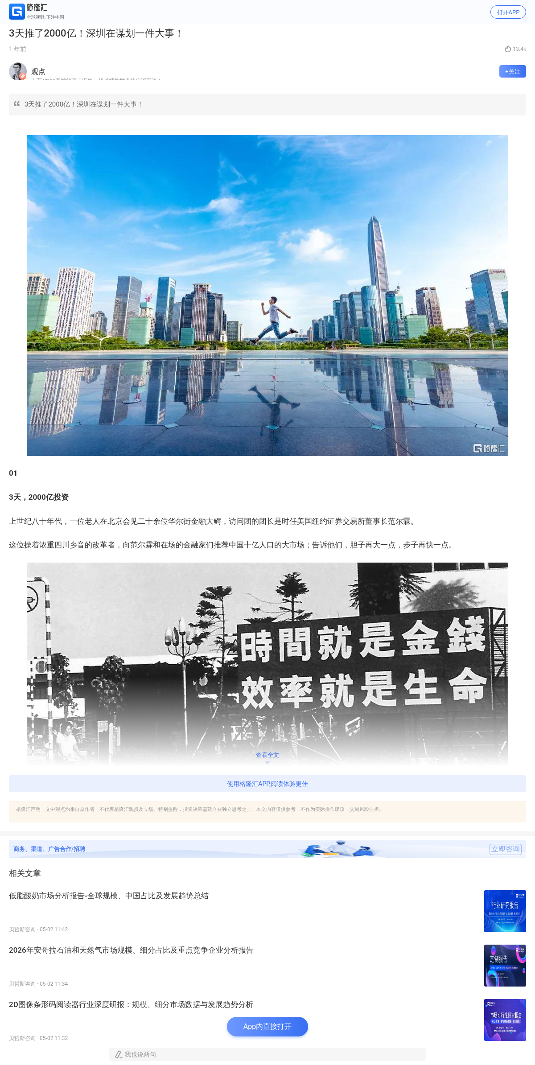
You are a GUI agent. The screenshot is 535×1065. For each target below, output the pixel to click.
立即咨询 (505, 849)
